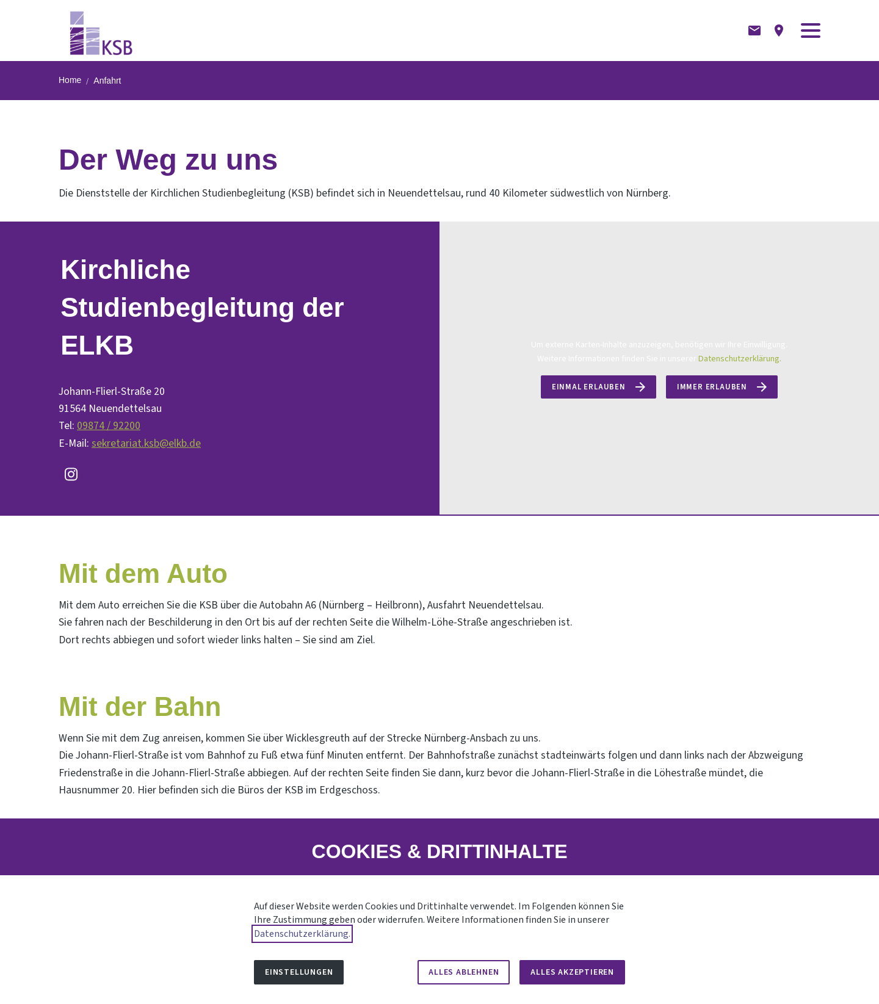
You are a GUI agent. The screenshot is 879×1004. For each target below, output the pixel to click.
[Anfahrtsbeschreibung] (779, 30)
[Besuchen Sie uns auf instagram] (71, 474)
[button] (810, 30)
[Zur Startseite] (102, 30)
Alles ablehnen (464, 972)
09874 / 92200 (108, 425)
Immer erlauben (712, 386)
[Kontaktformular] (754, 30)
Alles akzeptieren (572, 972)
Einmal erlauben (589, 386)
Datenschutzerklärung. (739, 358)
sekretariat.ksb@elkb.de (146, 443)
